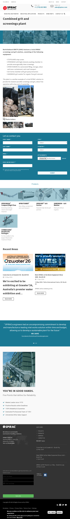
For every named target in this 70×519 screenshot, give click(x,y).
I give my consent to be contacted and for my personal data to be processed (16, 170)
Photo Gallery (11, 119)
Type (40, 139)
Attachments (42, 155)
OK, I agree (51, 512)
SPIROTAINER (24, 203)
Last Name (7, 146)
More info (19, 517)
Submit (52, 173)
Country (41, 146)
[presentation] (52, 166)
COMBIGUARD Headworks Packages (6, 231)
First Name (7, 139)
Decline (59, 512)
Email (5, 154)
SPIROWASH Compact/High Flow (8, 204)
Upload (64, 158)
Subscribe (18, 496)
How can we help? (9, 162)
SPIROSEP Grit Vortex (42, 204)
